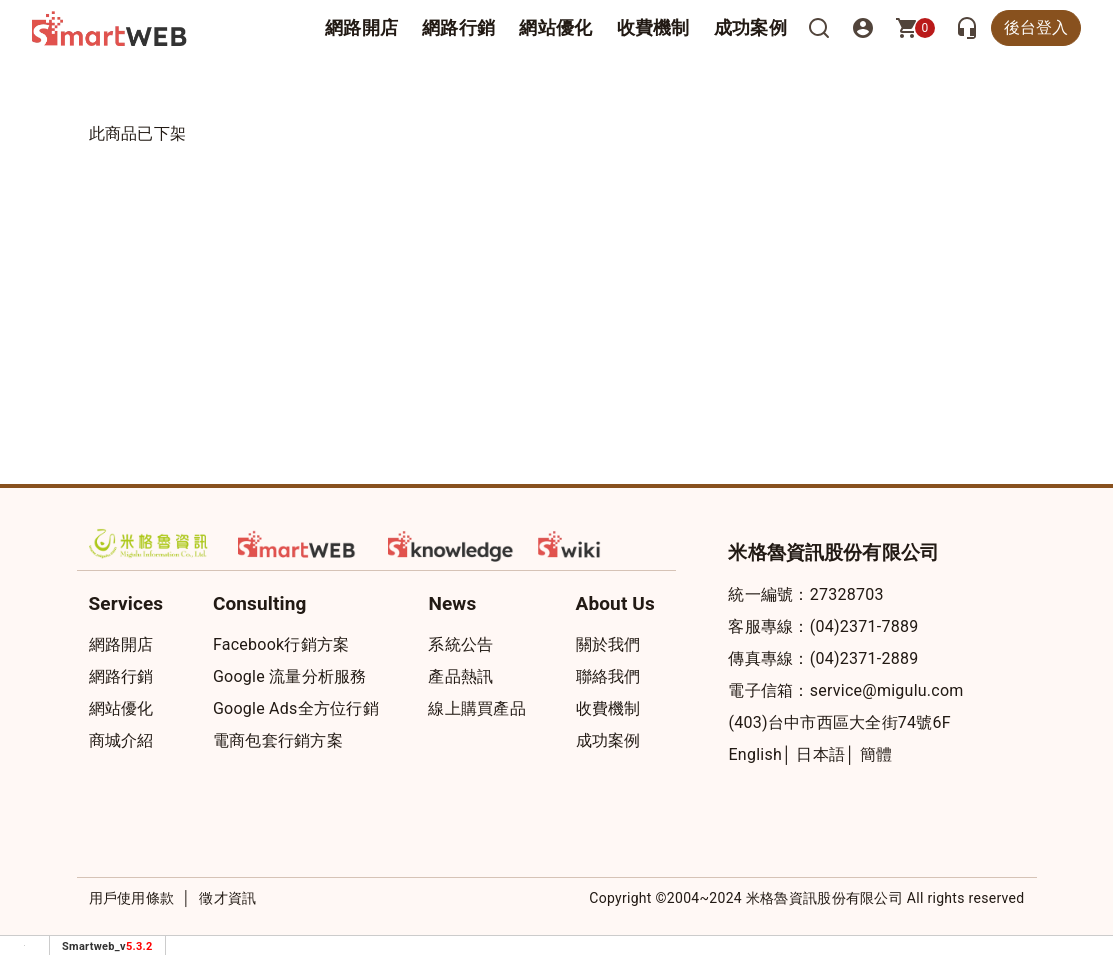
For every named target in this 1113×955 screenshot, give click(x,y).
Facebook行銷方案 (281, 644)
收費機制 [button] (653, 27)
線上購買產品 (477, 708)
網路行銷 (458, 27)
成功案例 (750, 27)
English (755, 754)
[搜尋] (819, 28)
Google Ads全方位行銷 (296, 708)
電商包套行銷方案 (278, 740)
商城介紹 (121, 740)
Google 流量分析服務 (290, 676)
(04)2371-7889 (864, 626)
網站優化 (555, 27)
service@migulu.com (887, 690)
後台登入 (1036, 27)
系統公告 (460, 644)
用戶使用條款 (132, 898)
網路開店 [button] (361, 27)
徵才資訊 (227, 898)
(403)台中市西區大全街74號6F (839, 722)
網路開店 (121, 644)
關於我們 (608, 644)
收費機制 (608, 708)
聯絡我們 (608, 676)
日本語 (820, 754)
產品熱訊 (460, 676)
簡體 (876, 754)
